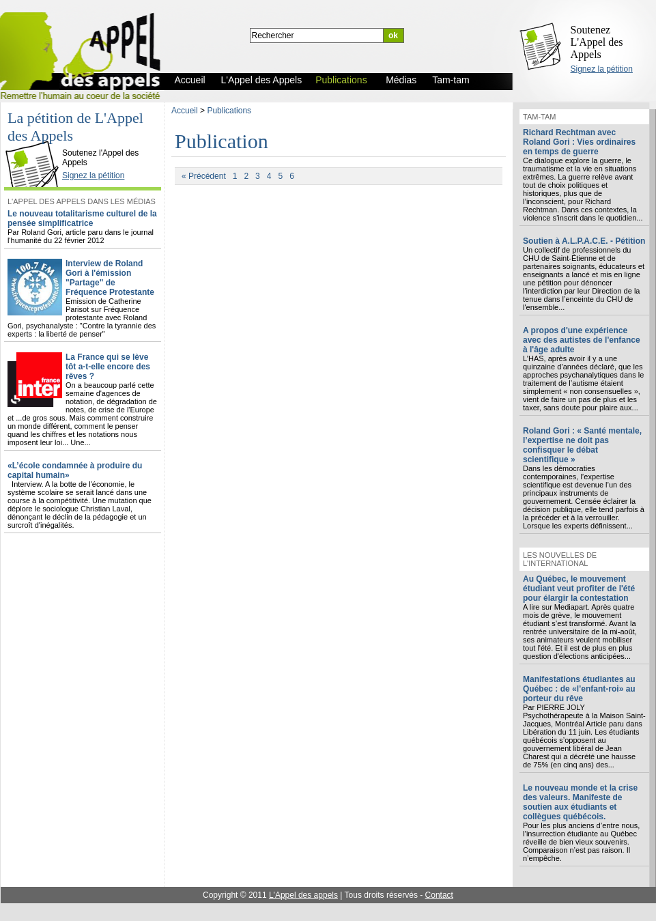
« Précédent (204, 176)
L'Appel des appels (303, 895)
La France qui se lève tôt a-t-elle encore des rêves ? (108, 366)
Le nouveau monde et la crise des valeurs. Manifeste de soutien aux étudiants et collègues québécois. (580, 802)
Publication (221, 141)
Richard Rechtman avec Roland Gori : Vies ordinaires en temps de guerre (579, 142)
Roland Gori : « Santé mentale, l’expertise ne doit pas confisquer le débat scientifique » (582, 445)
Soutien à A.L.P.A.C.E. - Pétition (584, 241)
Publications (229, 110)
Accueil (184, 110)
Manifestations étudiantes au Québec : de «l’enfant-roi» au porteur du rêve (579, 689)
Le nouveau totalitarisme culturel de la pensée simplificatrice (82, 218)
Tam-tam (539, 117)
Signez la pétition (602, 69)
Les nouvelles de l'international (560, 559)
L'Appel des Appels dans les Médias (82, 201)
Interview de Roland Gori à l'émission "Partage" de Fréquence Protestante (110, 278)
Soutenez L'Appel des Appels (597, 42)
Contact (439, 895)
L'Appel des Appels (35, 141)
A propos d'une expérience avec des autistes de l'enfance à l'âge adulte (581, 340)
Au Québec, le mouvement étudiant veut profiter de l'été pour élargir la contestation (579, 588)
